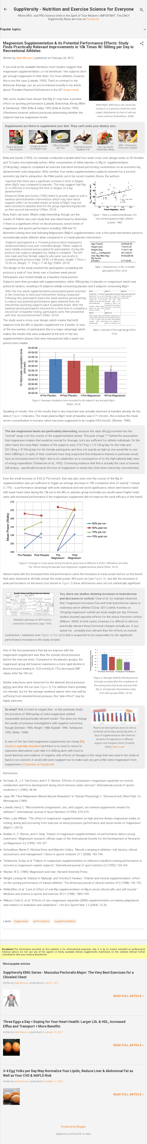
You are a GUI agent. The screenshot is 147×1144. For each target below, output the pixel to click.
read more (70, 90)
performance (41, 921)
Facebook (93, 19)
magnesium (21, 921)
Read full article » (128, 996)
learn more (118, 747)
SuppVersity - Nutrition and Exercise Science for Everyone (74, 9)
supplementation (65, 921)
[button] (141, 44)
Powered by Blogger (73, 1126)
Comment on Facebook (38, 764)
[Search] (141, 10)
